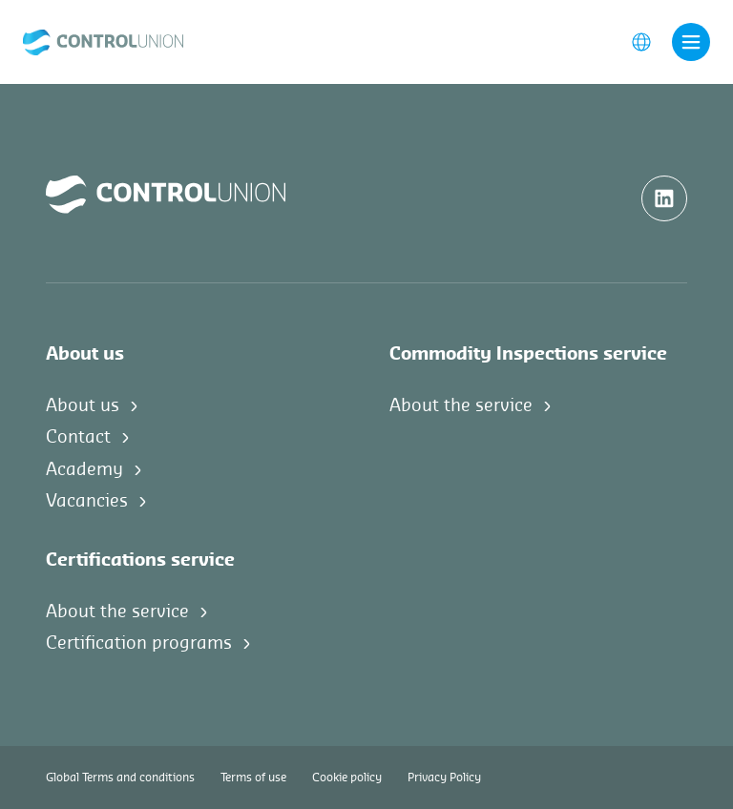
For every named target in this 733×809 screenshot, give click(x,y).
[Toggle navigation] (691, 42)
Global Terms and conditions (120, 777)
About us (82, 405)
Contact (78, 437)
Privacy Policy (444, 777)
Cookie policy (347, 777)
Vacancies (87, 500)
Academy (84, 469)
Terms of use (253, 777)
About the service (461, 405)
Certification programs (139, 643)
